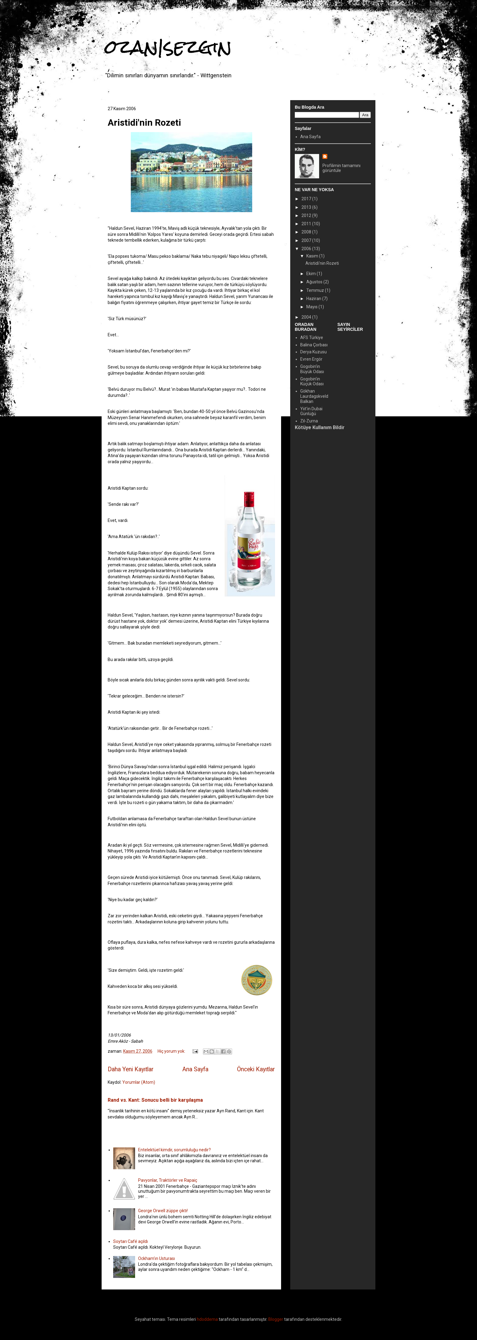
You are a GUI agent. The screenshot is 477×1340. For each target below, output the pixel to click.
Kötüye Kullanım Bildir (320, 427)
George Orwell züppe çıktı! (163, 1210)
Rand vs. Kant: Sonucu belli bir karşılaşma (155, 1100)
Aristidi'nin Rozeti (144, 122)
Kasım (312, 256)
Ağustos (314, 281)
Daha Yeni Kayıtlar (131, 1069)
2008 (306, 231)
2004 (306, 317)
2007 (306, 240)
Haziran (314, 298)
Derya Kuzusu (313, 351)
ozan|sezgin (168, 46)
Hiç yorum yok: (172, 1051)
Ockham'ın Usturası (156, 1258)
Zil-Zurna (309, 420)
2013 (306, 207)
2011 (306, 223)
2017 (306, 198)
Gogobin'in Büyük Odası (312, 369)
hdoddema (207, 1319)
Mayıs (312, 306)
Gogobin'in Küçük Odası (312, 381)
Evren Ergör (311, 359)
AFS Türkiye (311, 337)
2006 (306, 248)
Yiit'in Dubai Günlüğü (311, 411)
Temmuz (315, 290)
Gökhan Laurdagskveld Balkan (314, 396)
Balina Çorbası (314, 344)
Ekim (311, 273)
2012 (306, 215)
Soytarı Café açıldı (130, 1241)
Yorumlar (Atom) (138, 1082)
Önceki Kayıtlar (256, 1069)
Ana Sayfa (195, 1069)
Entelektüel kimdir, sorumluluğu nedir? (174, 1149)
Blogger (275, 1319)
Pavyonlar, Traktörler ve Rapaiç (167, 1180)
